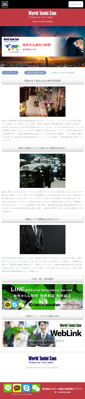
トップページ (10, 73)
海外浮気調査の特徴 (35, 73)
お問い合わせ (75, 4)
